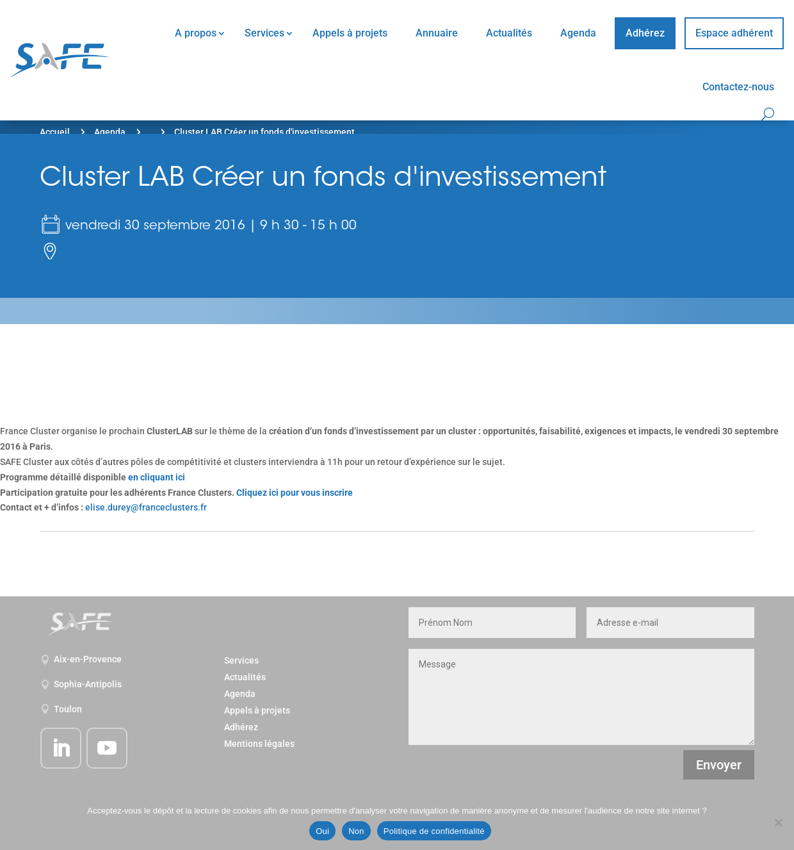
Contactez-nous (738, 87)
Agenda (578, 33)
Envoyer (718, 764)
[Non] (778, 822)
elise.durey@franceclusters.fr (146, 507)
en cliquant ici (156, 477)
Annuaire (437, 33)
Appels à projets (349, 33)
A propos (195, 33)
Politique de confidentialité (434, 831)
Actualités (509, 33)
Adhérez (645, 33)
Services (264, 33)
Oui (322, 831)
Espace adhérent (734, 33)
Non (356, 831)
